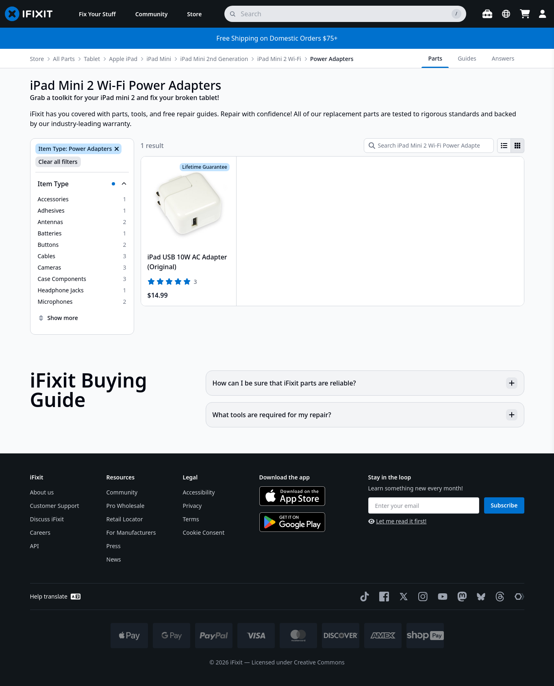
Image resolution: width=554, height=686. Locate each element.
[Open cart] (525, 13)
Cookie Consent (204, 532)
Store (37, 59)
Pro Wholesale (125, 506)
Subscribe (504, 505)
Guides (467, 58)
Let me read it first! (397, 521)
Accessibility (199, 492)
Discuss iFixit (47, 519)
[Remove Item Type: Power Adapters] (115, 149)
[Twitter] (401, 596)
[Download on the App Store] (292, 496)
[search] (345, 14)
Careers (40, 532)
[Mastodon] (460, 596)
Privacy (192, 506)
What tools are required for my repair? (365, 414)
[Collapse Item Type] (82, 184)
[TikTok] (362, 596)
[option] (82, 199)
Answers (503, 58)
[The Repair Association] (517, 596)
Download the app (284, 477)
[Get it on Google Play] (292, 522)
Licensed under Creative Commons (298, 662)
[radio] (504, 145)
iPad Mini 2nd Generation (214, 59)
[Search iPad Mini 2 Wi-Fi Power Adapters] (429, 145)
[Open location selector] (506, 14)
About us (42, 492)
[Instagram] (421, 596)
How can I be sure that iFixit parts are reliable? (365, 383)
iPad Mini (158, 59)
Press (113, 546)
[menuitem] (97, 14)
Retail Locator (124, 519)
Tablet (92, 59)
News (113, 559)
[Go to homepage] (32, 14)
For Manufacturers (131, 532)
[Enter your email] (424, 505)
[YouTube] (441, 596)
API (34, 546)
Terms (191, 519)
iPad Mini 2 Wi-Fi (279, 59)
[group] (510, 145)
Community (122, 492)
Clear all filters (58, 162)
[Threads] (498, 596)
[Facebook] (382, 596)
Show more (58, 318)
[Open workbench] (487, 14)
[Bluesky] (479, 596)
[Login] (542, 13)
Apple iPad (123, 59)
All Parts (64, 59)
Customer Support (54, 506)
